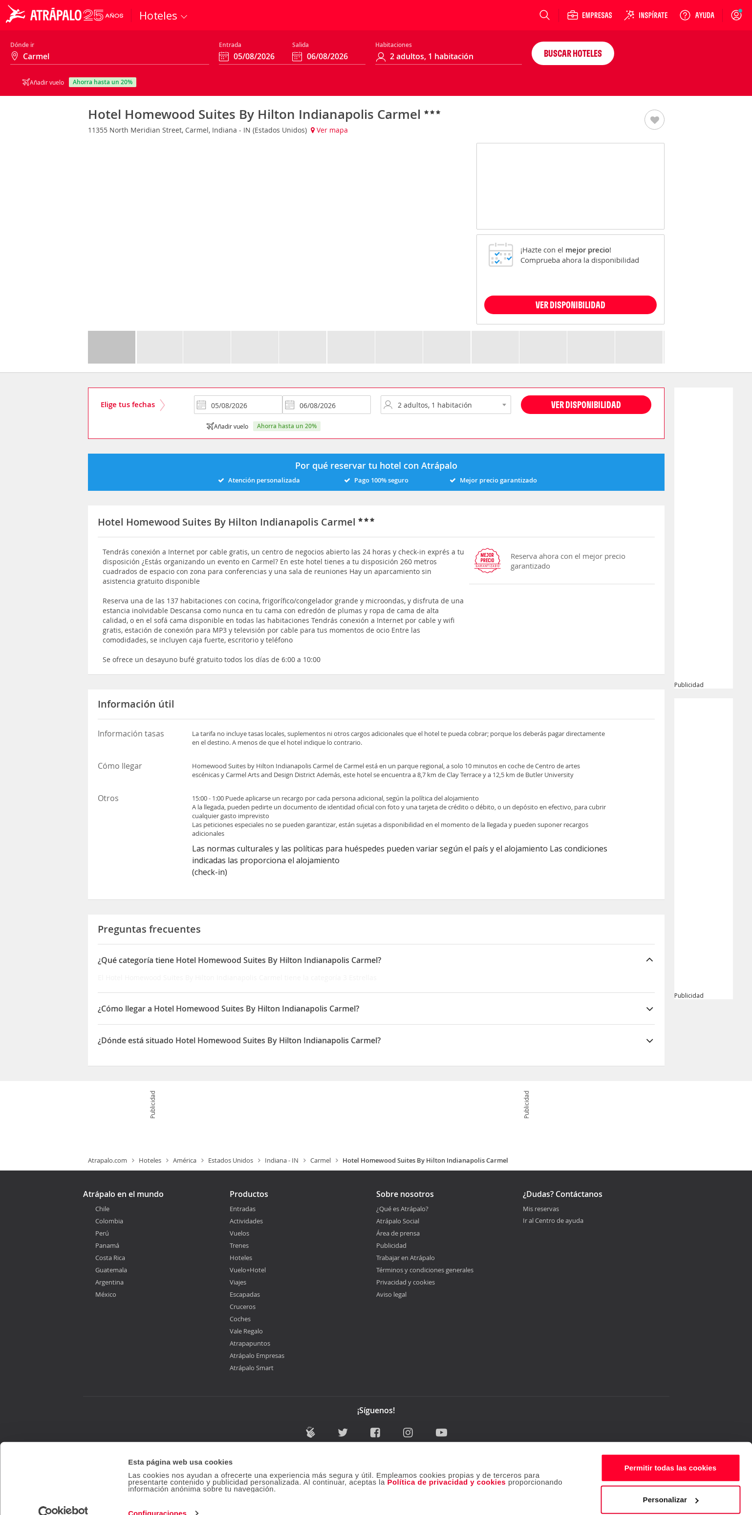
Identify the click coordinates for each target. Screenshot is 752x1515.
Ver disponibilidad (586, 404)
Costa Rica (110, 1257)
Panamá (107, 1245)
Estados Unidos (230, 1160)
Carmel (320, 1160)
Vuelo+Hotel (248, 1269)
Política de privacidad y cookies (446, 1464)
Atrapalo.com (107, 1160)
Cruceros (243, 1306)
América (184, 1160)
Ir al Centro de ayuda (553, 1221)
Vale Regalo (246, 1331)
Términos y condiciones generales (424, 1269)
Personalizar (671, 1482)
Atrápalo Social (397, 1221)
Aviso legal (391, 1294)
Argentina (109, 1282)
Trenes (239, 1245)
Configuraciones (157, 1496)
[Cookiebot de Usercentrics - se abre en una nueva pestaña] (63, 1496)
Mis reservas (541, 1209)
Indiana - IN (282, 1160)
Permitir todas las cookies (670, 1450)
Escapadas (245, 1294)
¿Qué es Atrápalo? (402, 1208)
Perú (102, 1233)
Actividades (246, 1221)
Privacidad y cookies (405, 1282)
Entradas (243, 1208)
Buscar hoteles (573, 53)
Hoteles (150, 1160)
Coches (240, 1318)
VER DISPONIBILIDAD (570, 304)
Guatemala (111, 1269)
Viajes (238, 1282)
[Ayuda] (696, 15)
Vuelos (239, 1233)
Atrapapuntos (250, 1343)
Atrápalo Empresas (257, 1355)
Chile (102, 1208)
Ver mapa (329, 130)
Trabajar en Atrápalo (405, 1257)
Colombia (109, 1221)
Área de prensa (398, 1233)
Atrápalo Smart (252, 1367)
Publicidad (391, 1245)
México (105, 1294)
